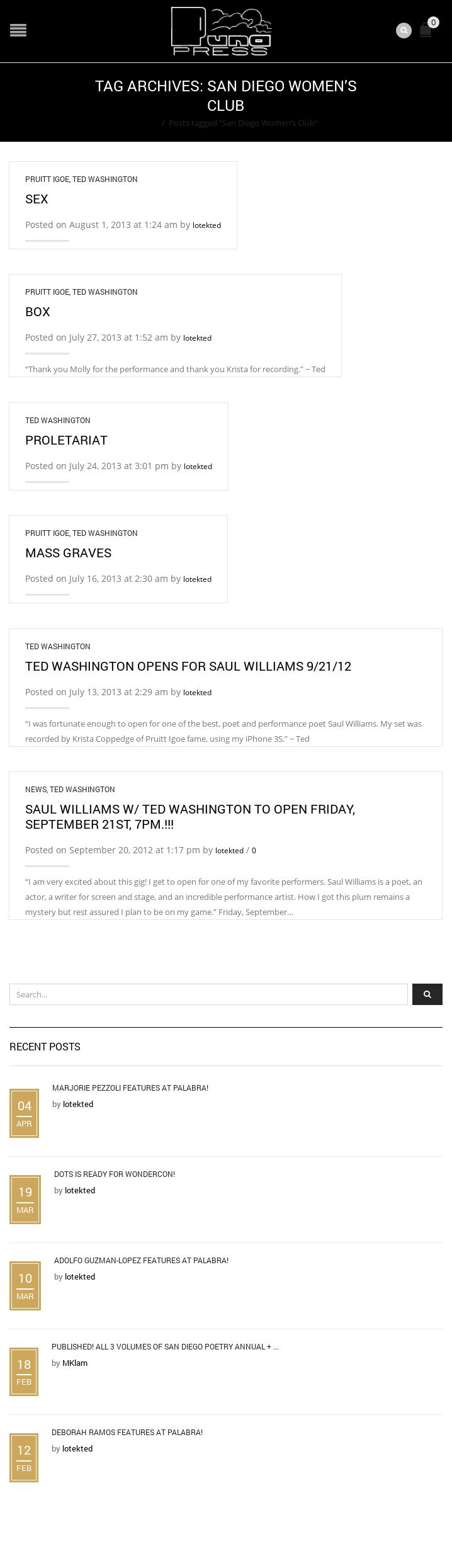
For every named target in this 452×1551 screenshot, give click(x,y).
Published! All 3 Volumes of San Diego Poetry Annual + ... (165, 1346)
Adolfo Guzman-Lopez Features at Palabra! (141, 1260)
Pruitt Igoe (47, 179)
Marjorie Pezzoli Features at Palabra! (130, 1087)
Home (146, 122)
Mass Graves (68, 552)
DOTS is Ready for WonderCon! (114, 1174)
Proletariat (66, 439)
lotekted (207, 225)
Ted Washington (105, 179)
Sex (36, 198)
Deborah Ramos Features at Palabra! (127, 1432)
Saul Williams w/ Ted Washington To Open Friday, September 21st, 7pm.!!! (190, 816)
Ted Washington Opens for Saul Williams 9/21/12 (188, 665)
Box (37, 311)
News (36, 789)
